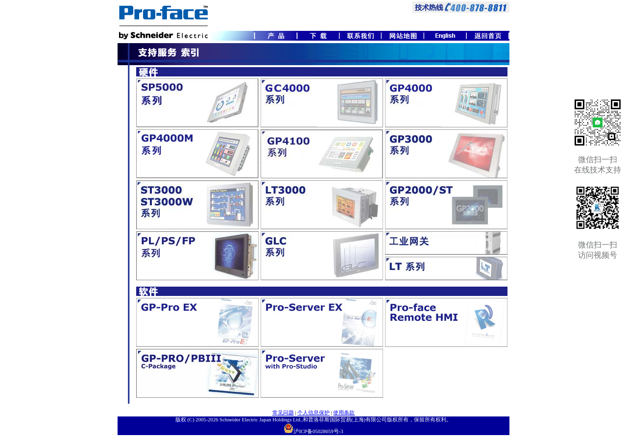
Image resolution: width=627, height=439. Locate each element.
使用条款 (344, 412)
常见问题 (283, 412)
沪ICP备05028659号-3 (318, 431)
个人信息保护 (313, 412)
